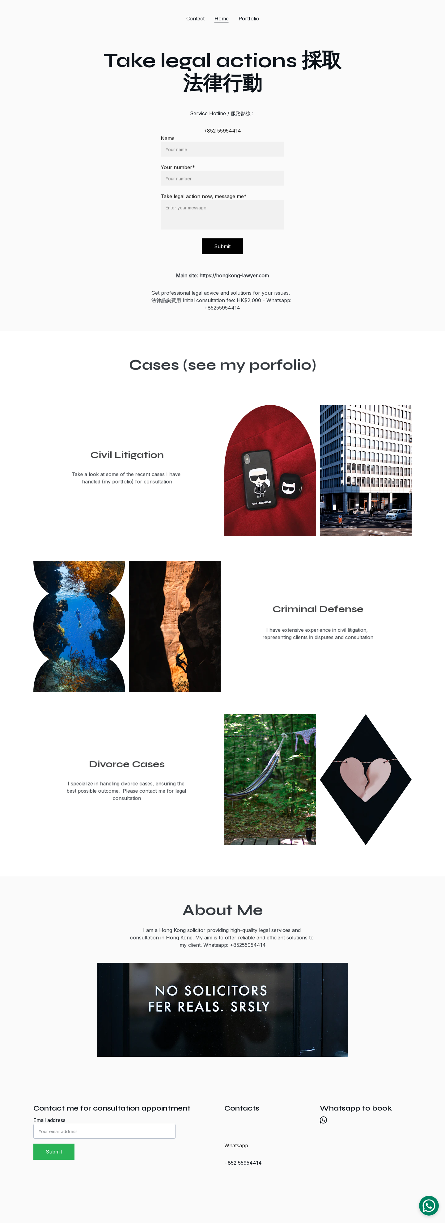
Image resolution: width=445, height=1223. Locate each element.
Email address (49, 1120)
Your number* (178, 168)
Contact (195, 18)
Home (221, 18)
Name (168, 139)
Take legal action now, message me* (204, 197)
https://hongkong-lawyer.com (234, 275)
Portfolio (249, 18)
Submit (222, 247)
